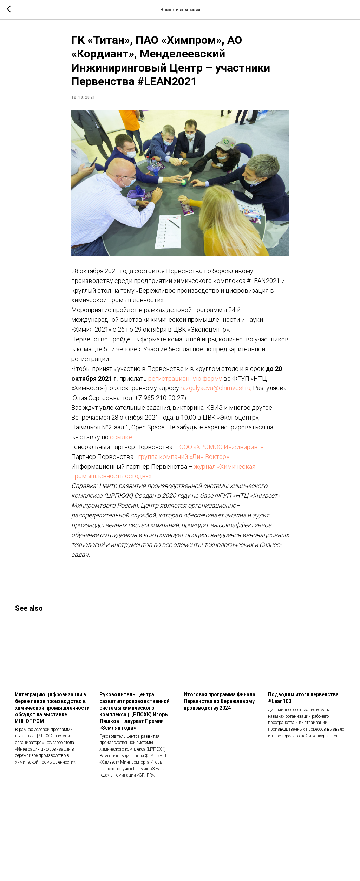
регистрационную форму (185, 378)
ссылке (121, 437)
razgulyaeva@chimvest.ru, (216, 388)
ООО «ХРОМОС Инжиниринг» (221, 446)
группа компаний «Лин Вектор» (183, 456)
